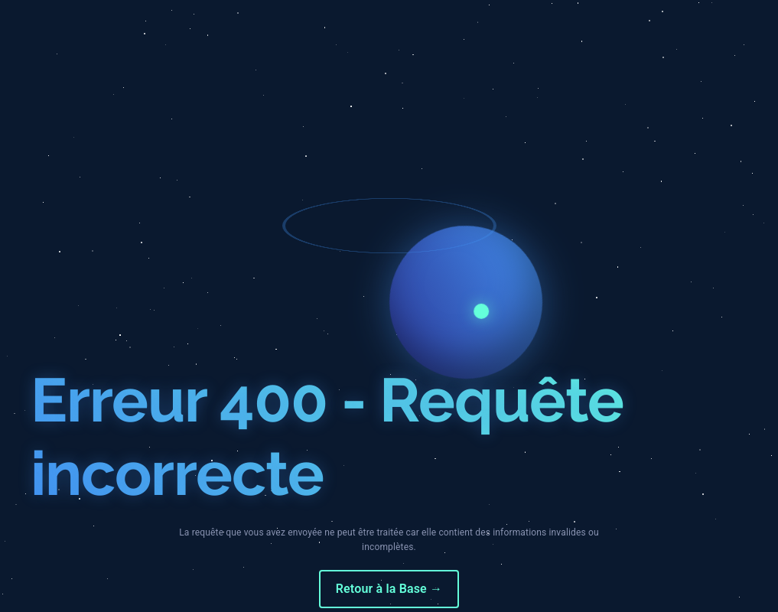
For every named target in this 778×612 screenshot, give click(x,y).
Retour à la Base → (389, 588)
